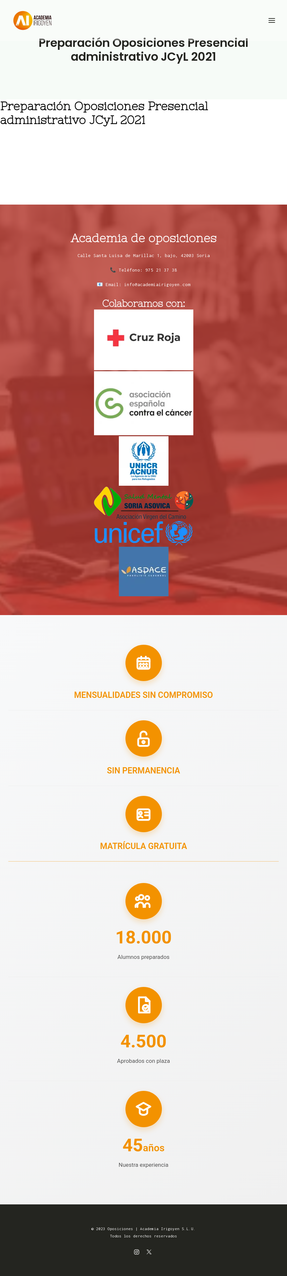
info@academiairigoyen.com (157, 284)
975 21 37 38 (161, 270)
